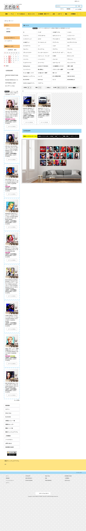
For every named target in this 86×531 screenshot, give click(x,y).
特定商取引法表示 (9, 447)
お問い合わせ (8, 443)
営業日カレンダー (9, 424)
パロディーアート (74, 136)
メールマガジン (9, 439)
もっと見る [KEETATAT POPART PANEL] (16, 400)
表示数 (25, 87)
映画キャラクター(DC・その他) (45, 136)
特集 (46, 478)
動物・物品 (65, 136)
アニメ (60, 136)
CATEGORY (28, 475)
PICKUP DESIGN (29, 480)
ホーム (7, 475)
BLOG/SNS (8, 416)
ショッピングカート (10, 480)
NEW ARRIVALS (29, 478)
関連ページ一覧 (9, 428)
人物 (56, 136)
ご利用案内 (8, 435)
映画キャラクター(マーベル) (30, 136)
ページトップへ (79, 472)
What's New (8, 413)
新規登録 (68, 8)
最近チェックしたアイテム (11, 432)
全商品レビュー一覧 (10, 420)
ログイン (62, 8)
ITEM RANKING (48, 480)
